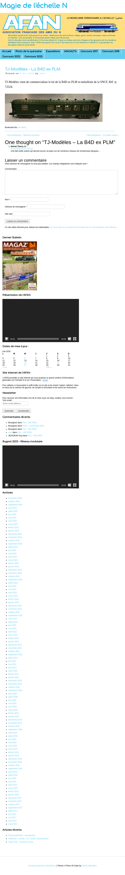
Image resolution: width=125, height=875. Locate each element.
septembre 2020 (15, 690)
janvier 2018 (13, 795)
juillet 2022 (13, 622)
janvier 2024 (13, 566)
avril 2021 (12, 667)
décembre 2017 (15, 798)
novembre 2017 (15, 801)
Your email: (7, 400)
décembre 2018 (15, 759)
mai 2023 (12, 589)
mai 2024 (12, 553)
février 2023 (13, 599)
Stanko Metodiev (89, 866)
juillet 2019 (13, 736)
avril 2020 (12, 707)
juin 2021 (12, 661)
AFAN (45, 380)
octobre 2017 (14, 804)
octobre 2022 (14, 612)
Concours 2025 (33, 56)
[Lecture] (6, 338)
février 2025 (13, 527)
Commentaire (11, 169)
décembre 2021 (15, 645)
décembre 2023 (15, 570)
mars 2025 (13, 524)
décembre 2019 (15, 720)
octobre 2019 (14, 726)
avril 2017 (12, 821)
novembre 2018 (15, 762)
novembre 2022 (15, 609)
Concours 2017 (89, 51)
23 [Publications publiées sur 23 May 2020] (58, 363)
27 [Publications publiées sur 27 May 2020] (25, 365)
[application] (40, 320)
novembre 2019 (15, 723)
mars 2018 (13, 788)
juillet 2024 (13, 547)
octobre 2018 (14, 765)
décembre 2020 (15, 681)
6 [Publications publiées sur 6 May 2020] (24, 358)
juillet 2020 (13, 697)
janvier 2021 (13, 677)
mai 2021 (12, 664)
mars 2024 (13, 560)
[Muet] (69, 338)
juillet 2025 (13, 511)
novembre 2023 (15, 573)
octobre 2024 (14, 540)
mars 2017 (13, 824)
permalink (21, 127)
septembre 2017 (15, 808)
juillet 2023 (13, 583)
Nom (7, 199)
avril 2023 (12, 593)
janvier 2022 (13, 641)
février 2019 (13, 752)
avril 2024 (12, 557)
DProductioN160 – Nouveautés (21, 835)
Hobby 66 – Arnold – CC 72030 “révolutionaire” (28, 839)
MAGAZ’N (70, 51)
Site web (8, 214)
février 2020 (13, 713)
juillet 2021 (13, 658)
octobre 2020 (14, 687)
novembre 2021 (15, 648)
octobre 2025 (14, 501)
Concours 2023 (11, 56)
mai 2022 (12, 628)
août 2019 (12, 733)
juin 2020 (12, 700)
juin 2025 (12, 514)
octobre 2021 (14, 651)
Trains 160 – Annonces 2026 (20, 842)
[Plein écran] (74, 338)
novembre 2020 (15, 684)
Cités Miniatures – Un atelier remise (103, 135)
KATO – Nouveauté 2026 (33, 426)
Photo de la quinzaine (28, 51)
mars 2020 (13, 710)
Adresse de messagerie (16, 207)
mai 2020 (12, 703)
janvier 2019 (13, 755)
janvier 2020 (13, 716)
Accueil (6, 51)
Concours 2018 (110, 51)
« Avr (4, 367)
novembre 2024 (15, 537)
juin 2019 (12, 739)
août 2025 (12, 508)
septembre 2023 (15, 580)
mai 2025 (12, 518)
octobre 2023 (14, 576)
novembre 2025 (15, 498)
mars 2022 (13, 635)
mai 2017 (12, 817)
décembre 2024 (15, 534)
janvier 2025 (13, 531)
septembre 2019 (15, 729)
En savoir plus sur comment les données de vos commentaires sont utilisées (83, 227)
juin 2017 (12, 814)
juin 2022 (12, 625)
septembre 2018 (15, 768)
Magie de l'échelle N (33, 5)
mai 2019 (12, 742)
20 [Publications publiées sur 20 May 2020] (25, 363)
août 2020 (12, 694)
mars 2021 (13, 671)
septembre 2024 (15, 544)
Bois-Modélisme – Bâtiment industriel (22, 135)
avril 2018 (12, 785)
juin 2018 (12, 778)
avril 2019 (12, 746)
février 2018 (13, 791)
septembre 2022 (15, 615)
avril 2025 (12, 521)
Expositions (53, 51)
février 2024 (13, 563)
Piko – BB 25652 (29, 422)
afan (42, 73)
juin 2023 (12, 586)
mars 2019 (13, 749)
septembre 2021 (15, 654)
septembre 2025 (15, 505)
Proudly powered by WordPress (42, 866)
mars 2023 (13, 596)
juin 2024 (12, 550)
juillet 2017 (13, 811)
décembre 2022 (15, 606)
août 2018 (12, 772)
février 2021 (13, 674)
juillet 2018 (13, 775)
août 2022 (12, 619)
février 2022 (13, 638)
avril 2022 (12, 632)
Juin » (48, 367)
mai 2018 (12, 782)
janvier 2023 (13, 602)
